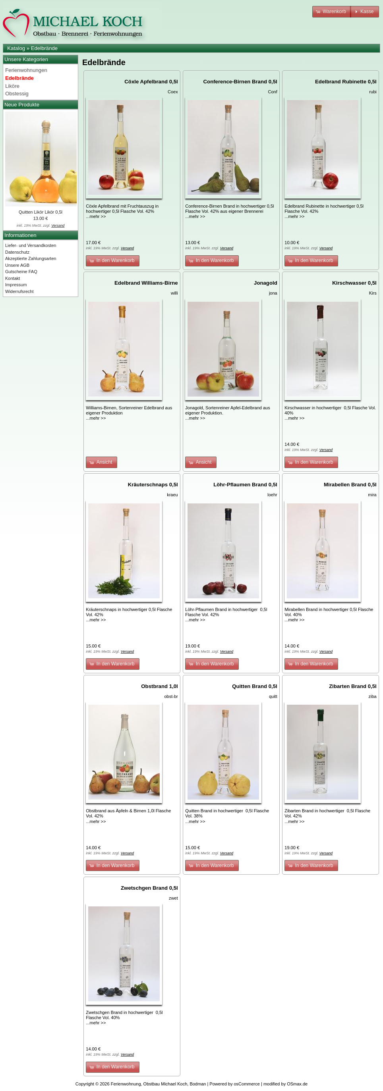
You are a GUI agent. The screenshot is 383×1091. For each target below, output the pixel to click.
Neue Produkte (21, 105)
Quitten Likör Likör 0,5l (40, 212)
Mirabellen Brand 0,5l (350, 485)
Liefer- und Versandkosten (30, 245)
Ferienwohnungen (26, 70)
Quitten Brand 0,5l (254, 686)
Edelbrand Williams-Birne (146, 283)
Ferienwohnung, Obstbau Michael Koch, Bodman (158, 1083)
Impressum (16, 284)
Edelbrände (44, 48)
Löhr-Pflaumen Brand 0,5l (245, 485)
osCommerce (247, 1083)
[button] (331, 11)
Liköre (12, 86)
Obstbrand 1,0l (159, 686)
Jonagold (265, 283)
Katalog (16, 48)
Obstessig (17, 93)
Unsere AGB (17, 265)
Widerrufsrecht (19, 291)
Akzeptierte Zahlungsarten (30, 258)
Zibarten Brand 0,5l (352, 686)
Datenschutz (17, 252)
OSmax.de (297, 1083)
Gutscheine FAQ (21, 271)
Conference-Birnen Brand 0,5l (240, 82)
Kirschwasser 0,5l (354, 283)
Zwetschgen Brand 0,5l (149, 888)
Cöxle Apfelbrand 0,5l (151, 82)
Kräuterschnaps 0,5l (153, 485)
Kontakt (12, 278)
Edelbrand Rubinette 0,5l (346, 82)
